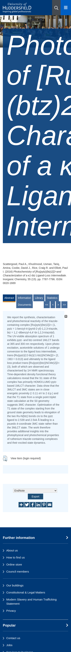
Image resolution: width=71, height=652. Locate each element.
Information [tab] (24, 297)
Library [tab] (39, 297)
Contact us (13, 638)
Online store (14, 564)
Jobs (9, 645)
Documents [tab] (24, 304)
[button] (56, 7)
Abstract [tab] (9, 297)
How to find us (15, 557)
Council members (17, 571)
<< (46, 304)
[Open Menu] (66, 7)
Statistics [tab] (52, 297)
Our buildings (14, 585)
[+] (65, 316)
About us (12, 550)
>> (64, 304)
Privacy (11, 610)
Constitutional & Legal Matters (25, 592)
